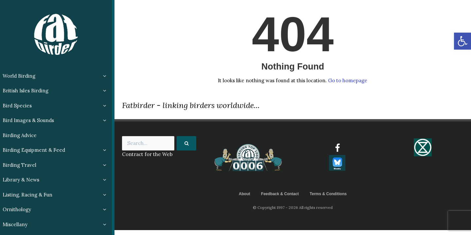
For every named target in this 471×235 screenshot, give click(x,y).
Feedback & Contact (280, 194)
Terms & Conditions (328, 194)
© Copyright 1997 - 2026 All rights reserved (293, 207)
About (244, 194)
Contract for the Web (147, 154)
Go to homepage (347, 80)
